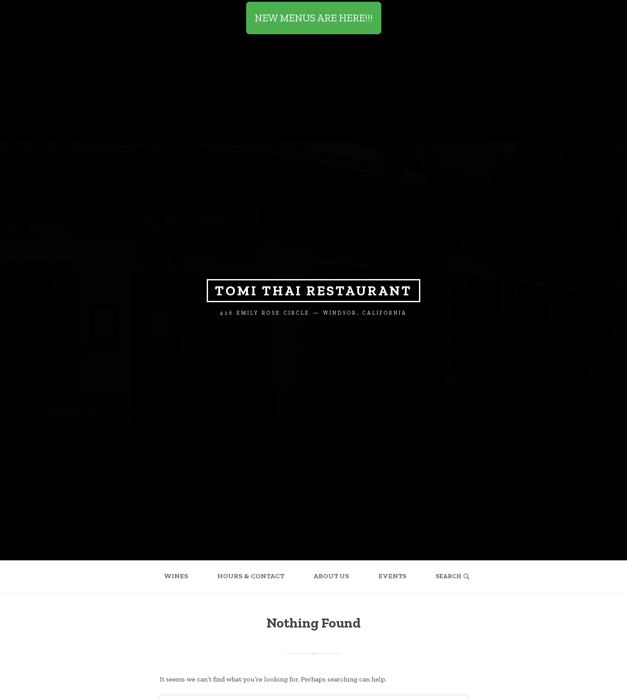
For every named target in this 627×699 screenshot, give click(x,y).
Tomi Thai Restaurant (313, 291)
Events (392, 576)
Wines (176, 576)
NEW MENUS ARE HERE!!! (314, 18)
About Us (331, 576)
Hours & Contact (250, 576)
